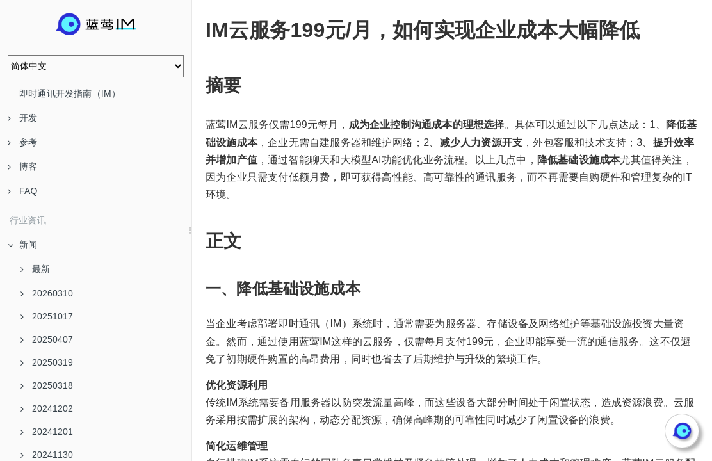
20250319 (46, 362)
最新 (35, 269)
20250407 (46, 339)
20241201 (46, 431)
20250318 (46, 385)
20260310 (46, 293)
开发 (22, 118)
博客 (22, 166)
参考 (22, 142)
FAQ (23, 191)
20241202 (46, 408)
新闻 (22, 244)
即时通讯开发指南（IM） (69, 93)
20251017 (46, 316)
